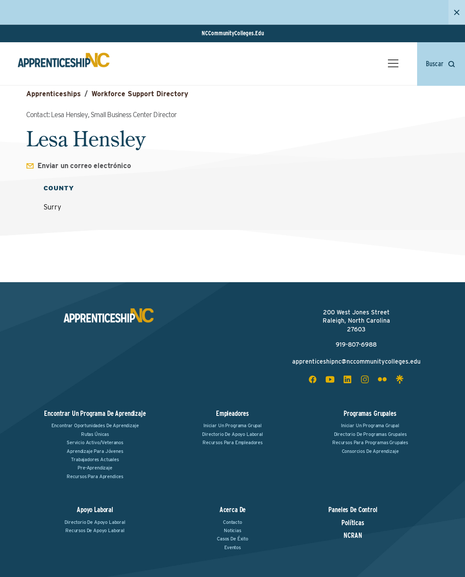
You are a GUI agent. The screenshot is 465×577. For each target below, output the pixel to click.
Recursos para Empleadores (232, 442)
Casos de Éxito (232, 539)
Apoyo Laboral (95, 510)
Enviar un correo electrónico (84, 166)
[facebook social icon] (312, 379)
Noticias (232, 530)
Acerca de (232, 510)
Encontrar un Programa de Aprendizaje (94, 413)
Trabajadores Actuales (95, 459)
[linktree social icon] (399, 379)
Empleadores (232, 413)
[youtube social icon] (330, 379)
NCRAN (353, 536)
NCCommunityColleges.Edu (233, 33)
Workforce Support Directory (139, 94)
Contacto (232, 522)
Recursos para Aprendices (95, 476)
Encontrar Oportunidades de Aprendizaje (95, 425)
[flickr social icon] (382, 379)
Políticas (352, 523)
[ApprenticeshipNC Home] (63, 63)
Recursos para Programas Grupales (370, 442)
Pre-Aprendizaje (95, 468)
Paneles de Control (352, 510)
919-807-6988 (356, 344)
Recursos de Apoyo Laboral (95, 530)
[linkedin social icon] (347, 379)
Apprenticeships (53, 94)
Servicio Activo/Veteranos (95, 442)
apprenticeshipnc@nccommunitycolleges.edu (356, 361)
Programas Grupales (370, 413)
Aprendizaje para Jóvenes (95, 451)
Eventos (232, 547)
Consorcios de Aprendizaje (370, 451)
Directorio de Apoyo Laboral (232, 434)
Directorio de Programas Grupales (370, 434)
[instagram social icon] (365, 379)
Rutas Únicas (95, 434)
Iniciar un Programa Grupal (232, 425)
